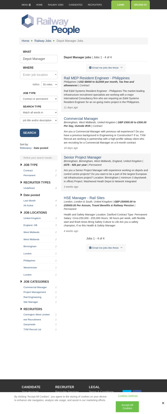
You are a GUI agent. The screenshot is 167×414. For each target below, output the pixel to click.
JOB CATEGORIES (34, 281)
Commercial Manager (81, 119)
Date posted (30, 195)
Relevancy (26, 148)
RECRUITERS (95, 5)
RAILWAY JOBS (55, 5)
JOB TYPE (29, 93)
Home (25, 40)
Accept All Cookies (127, 408)
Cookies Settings (128, 397)
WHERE (28, 67)
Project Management (40, 292)
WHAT (27, 51)
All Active (40, 205)
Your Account (30, 391)
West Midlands (40, 232)
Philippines (40, 260)
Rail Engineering (40, 297)
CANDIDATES (75, 5)
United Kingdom (40, 218)
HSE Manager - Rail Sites (84, 198)
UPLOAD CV (140, 5)
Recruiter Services (67, 391)
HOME (39, 5)
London (40, 253)
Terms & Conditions (101, 391)
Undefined (40, 188)
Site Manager (40, 302)
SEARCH (29, 133)
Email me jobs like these (106, 67)
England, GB (40, 225)
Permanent (40, 175)
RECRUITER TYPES (35, 182)
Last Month (40, 200)
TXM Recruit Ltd (40, 329)
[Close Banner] (163, 404)
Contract (40, 170)
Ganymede (40, 324)
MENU (26, 5)
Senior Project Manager (82, 157)
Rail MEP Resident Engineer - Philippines (97, 78)
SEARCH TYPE (32, 106)
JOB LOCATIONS (33, 212)
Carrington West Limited (40, 314)
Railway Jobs (43, 40)
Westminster (40, 267)
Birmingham (40, 246)
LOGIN (120, 5)
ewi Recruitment (40, 319)
